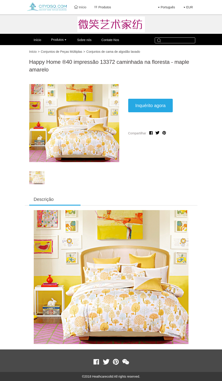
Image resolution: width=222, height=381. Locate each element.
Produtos (57, 39)
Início (80, 7)
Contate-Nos (110, 40)
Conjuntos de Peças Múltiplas (61, 51)
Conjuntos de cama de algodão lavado (113, 51)
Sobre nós (84, 40)
